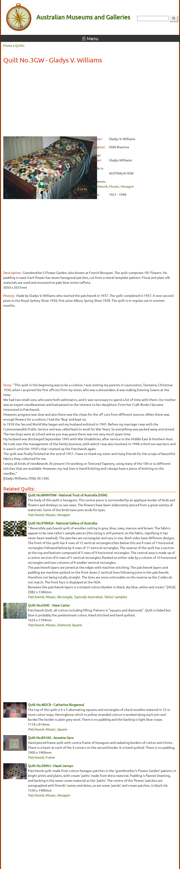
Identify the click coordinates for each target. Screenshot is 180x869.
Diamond (63, 625)
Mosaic (114, 186)
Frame (50, 757)
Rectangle (64, 597)
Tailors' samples (115, 597)
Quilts (19, 45)
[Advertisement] (89, 101)
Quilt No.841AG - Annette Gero (51, 737)
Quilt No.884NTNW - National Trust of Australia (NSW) (67, 495)
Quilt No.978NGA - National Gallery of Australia (62, 523)
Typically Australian (88, 597)
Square (77, 625)
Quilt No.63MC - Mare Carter (49, 605)
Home (7, 45)
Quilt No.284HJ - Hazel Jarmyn (50, 766)
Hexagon (127, 186)
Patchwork (100, 186)
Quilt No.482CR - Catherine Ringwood (56, 704)
